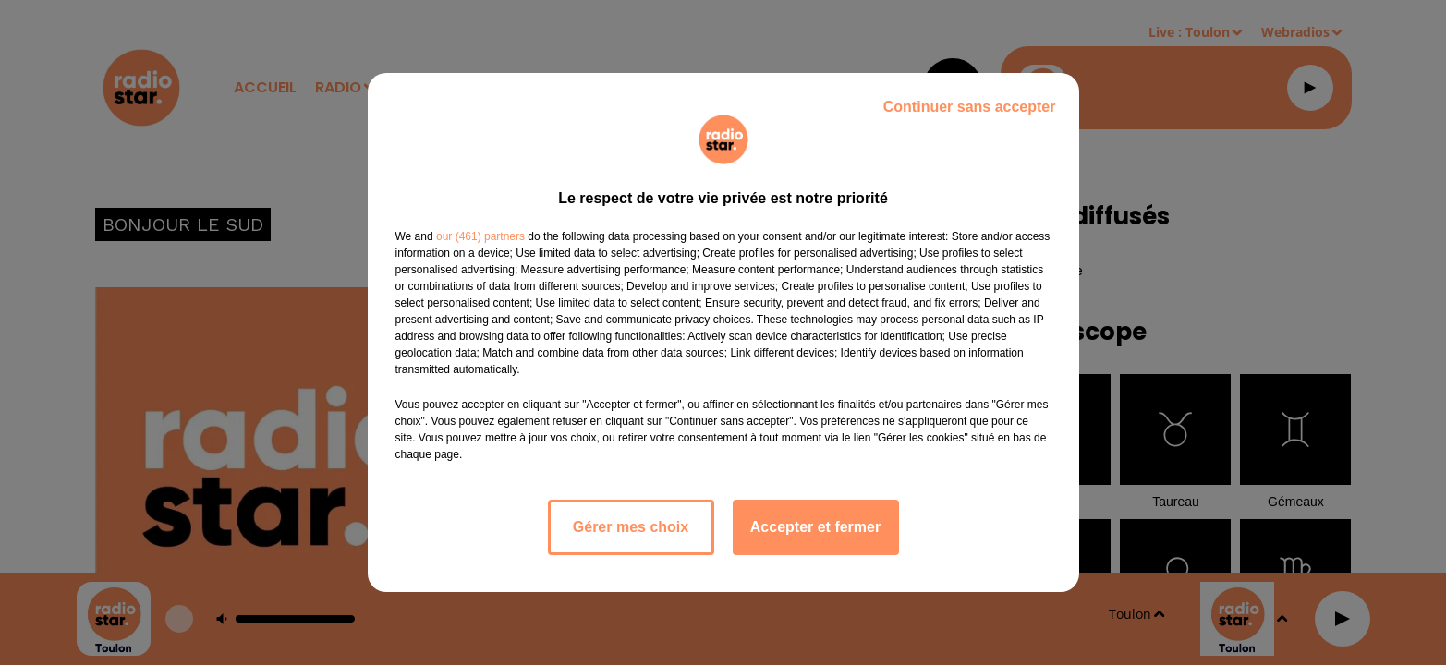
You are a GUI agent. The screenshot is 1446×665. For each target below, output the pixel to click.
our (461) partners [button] (480, 236)
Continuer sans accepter (969, 107)
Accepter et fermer (815, 527)
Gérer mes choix (630, 527)
